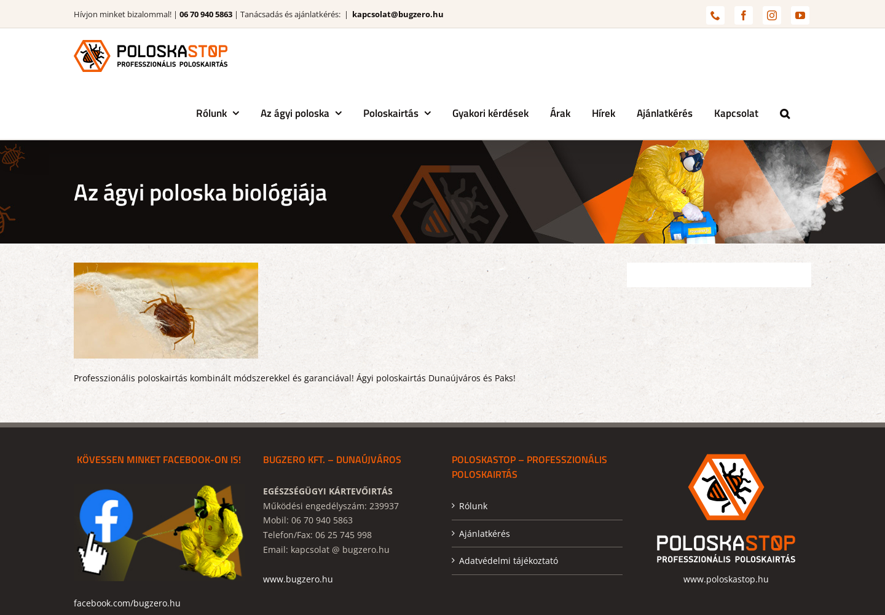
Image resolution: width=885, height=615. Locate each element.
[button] (785, 111)
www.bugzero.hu (298, 579)
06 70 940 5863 (205, 14)
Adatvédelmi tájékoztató (508, 560)
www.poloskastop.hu (726, 579)
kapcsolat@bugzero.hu (398, 14)
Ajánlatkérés (484, 533)
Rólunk (473, 506)
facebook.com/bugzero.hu (127, 603)
